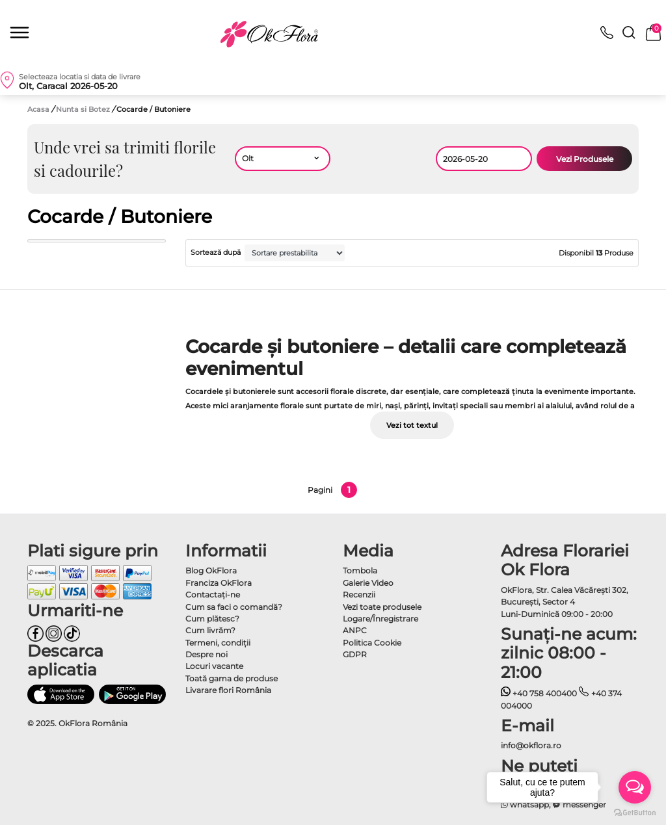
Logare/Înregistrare (380, 618)
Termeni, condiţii (217, 643)
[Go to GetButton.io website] (635, 812)
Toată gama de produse (231, 678)
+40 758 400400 (539, 693)
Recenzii (359, 594)
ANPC (355, 630)
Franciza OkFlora (218, 583)
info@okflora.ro (531, 745)
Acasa (38, 109)
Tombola (360, 570)
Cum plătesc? (212, 618)
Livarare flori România (228, 690)
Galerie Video (368, 583)
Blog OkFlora (211, 570)
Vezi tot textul (412, 425)
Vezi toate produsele (382, 607)
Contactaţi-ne (212, 594)
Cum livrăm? (210, 630)
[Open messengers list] (635, 787)
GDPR (355, 654)
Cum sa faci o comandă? (233, 607)
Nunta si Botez (84, 109)
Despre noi (206, 654)
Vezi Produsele (584, 159)
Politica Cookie (372, 643)
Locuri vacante (214, 666)
